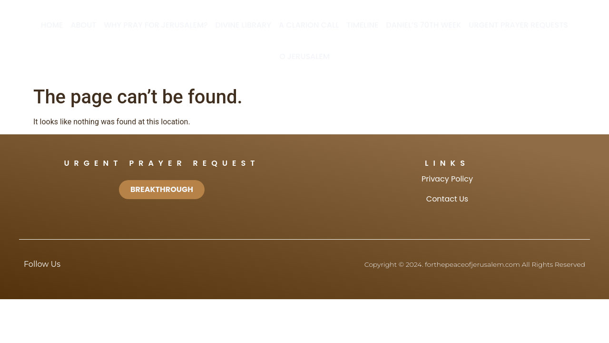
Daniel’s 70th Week (423, 25)
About (83, 25)
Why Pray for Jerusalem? (155, 25)
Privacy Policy (447, 178)
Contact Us (447, 198)
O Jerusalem (304, 56)
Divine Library (243, 25)
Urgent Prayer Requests (518, 25)
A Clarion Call (309, 25)
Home (52, 25)
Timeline (362, 25)
